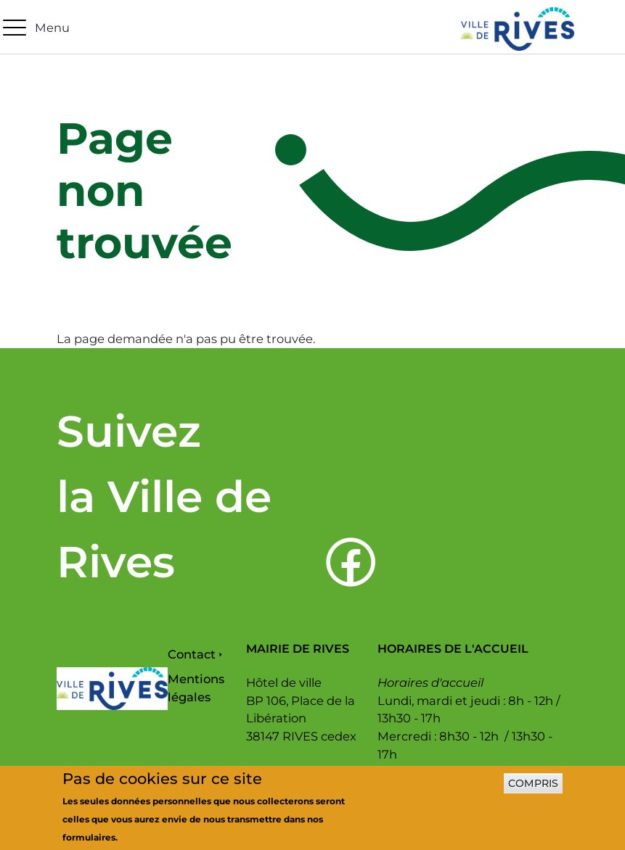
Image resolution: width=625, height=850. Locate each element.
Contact (192, 654)
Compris (533, 788)
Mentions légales (196, 688)
